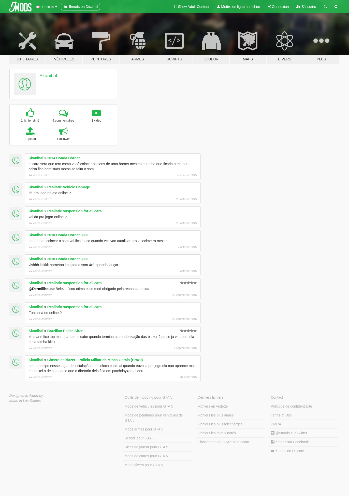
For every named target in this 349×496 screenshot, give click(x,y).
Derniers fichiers (210, 397)
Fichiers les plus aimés (216, 415)
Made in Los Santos (25, 401)
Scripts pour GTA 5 (139, 438)
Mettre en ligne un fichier (238, 7)
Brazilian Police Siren (65, 331)
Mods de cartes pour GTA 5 (146, 456)
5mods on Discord (287, 451)
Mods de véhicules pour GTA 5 (149, 406)
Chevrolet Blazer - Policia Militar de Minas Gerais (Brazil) (95, 360)
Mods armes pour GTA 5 (144, 429)
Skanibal (48, 75)
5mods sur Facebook (290, 442)
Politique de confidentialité (291, 406)
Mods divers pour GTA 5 (144, 465)
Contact (277, 397)
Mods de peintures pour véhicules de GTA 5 (154, 417)
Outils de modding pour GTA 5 (148, 397)
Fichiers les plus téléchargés (220, 424)
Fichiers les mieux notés (217, 433)
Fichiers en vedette (213, 406)
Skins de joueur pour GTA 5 (146, 447)
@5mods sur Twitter (289, 433)
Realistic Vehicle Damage (68, 187)
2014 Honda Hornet (63, 158)
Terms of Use (281, 415)
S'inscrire (306, 7)
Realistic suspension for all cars (74, 211)
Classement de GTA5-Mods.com (223, 442)
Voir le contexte (40, 175)
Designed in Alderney (26, 396)
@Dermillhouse (42, 289)
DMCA (276, 424)
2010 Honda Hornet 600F (68, 235)
